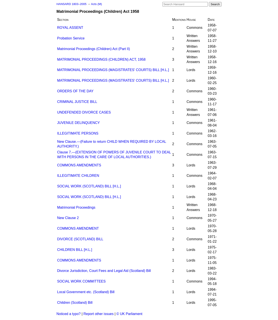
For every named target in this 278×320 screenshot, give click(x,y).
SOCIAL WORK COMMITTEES (81, 281)
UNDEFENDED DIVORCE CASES (84, 112)
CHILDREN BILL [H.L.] (74, 250)
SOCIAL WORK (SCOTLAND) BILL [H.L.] (89, 186)
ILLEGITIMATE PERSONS (77, 133)
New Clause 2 (68, 218)
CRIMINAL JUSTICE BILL (77, 102)
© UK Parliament (129, 314)
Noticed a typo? (68, 314)
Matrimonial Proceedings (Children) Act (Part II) (93, 49)
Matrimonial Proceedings (76, 207)
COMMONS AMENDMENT (78, 228)
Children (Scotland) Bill (75, 302)
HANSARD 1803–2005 (71, 4)
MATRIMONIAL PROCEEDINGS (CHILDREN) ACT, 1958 (101, 59)
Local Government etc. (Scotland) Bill (85, 292)
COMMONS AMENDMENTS (79, 165)
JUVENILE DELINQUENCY (78, 123)
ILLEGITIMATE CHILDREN (78, 175)
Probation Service (70, 38)
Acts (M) (96, 4)
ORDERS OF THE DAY (75, 91)
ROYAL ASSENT (70, 27)
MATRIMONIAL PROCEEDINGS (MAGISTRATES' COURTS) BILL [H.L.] (113, 70)
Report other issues (98, 314)
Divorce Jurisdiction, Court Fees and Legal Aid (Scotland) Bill (104, 271)
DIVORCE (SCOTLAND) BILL (80, 239)
